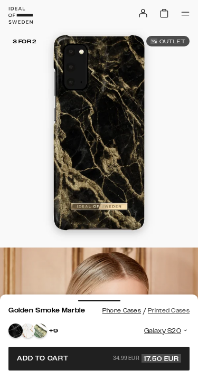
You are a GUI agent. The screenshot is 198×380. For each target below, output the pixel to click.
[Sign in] (143, 13)
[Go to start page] (20, 15)
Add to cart (99, 358)
